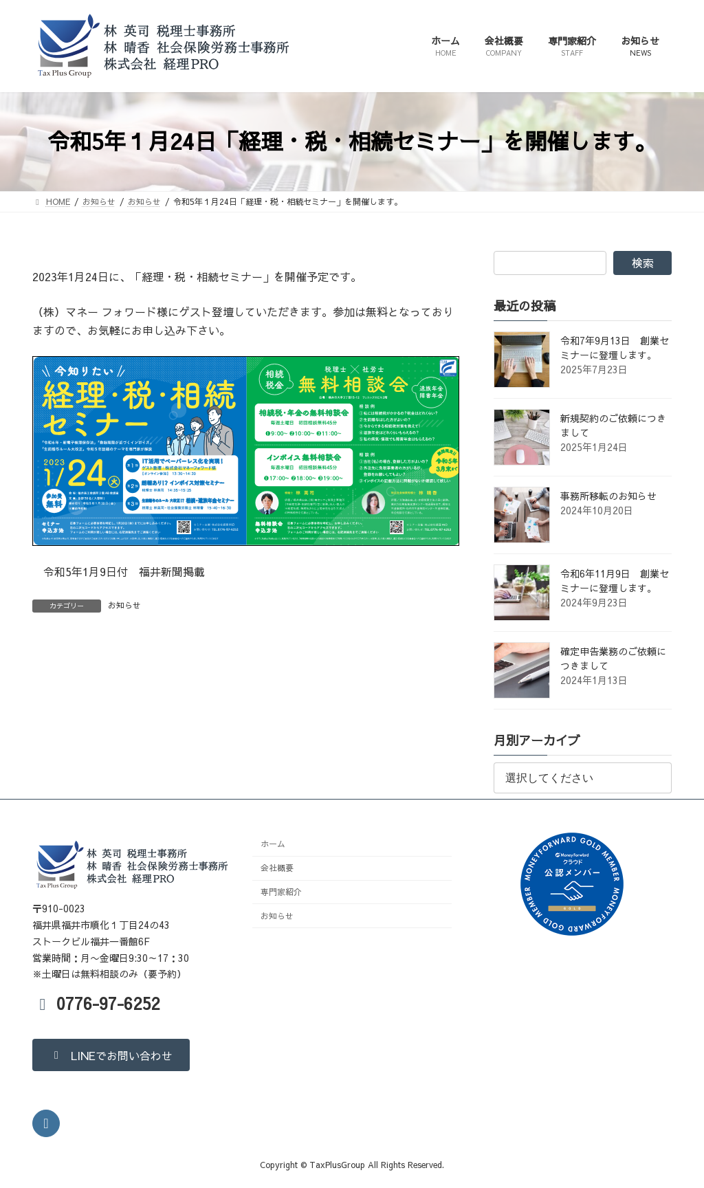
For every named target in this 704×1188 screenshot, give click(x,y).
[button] (111, 1054)
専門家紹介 (281, 891)
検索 (643, 262)
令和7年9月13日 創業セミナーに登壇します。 (614, 347)
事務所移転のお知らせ (608, 496)
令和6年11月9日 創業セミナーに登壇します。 (614, 580)
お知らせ (124, 605)
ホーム (273, 843)
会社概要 (277, 867)
